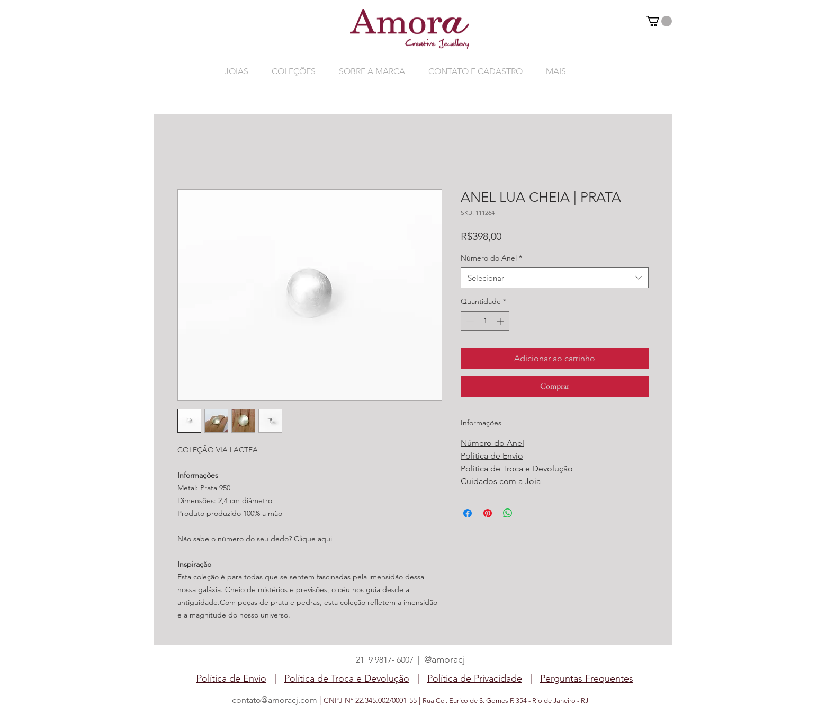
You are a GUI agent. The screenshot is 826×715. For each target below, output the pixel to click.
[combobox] (555, 277)
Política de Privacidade (474, 678)
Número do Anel (491, 258)
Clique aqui (313, 538)
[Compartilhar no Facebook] (467, 513)
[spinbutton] (485, 321)
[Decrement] (468, 321)
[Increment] (501, 321)
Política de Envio (492, 456)
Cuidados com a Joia (501, 481)
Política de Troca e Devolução (517, 468)
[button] (659, 21)
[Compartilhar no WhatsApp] (507, 513)
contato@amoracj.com (274, 700)
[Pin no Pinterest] (487, 513)
